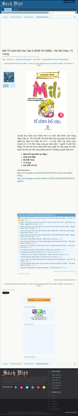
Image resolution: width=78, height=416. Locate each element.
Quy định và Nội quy (71, 412)
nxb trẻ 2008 (36, 59)
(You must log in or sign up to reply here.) (65, 280)
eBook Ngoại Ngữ (56, 382)
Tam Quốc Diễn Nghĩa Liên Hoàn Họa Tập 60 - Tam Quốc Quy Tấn (41, 267)
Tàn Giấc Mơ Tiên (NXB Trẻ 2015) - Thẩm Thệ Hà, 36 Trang (38, 239)
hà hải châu (9, 59)
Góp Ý (53, 398)
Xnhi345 (29, 56)
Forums (8, 9)
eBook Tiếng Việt (56, 375)
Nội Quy (54, 401)
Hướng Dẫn (55, 387)
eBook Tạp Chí (56, 380)
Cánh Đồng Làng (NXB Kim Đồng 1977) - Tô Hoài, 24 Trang (38, 252)
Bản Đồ (54, 396)
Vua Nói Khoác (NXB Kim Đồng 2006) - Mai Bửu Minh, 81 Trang (40, 250)
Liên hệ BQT (55, 409)
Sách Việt (43, 319)
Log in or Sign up (69, 1)
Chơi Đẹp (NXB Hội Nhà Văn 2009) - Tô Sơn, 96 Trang (22, 63)
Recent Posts (16, 12)
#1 (75, 273)
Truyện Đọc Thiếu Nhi (15, 56)
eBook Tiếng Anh (56, 377)
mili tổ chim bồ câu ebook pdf (23, 59)
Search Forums (7, 12)
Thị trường (55, 404)
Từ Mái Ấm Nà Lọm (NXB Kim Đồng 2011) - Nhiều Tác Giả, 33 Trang (41, 254)
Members (15, 9)
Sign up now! (39, 300)
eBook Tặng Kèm (56, 385)
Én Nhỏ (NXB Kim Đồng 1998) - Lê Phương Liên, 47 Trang (38, 257)
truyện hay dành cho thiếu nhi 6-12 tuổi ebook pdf (55, 59)
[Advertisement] (39, 34)
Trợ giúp (54, 406)
